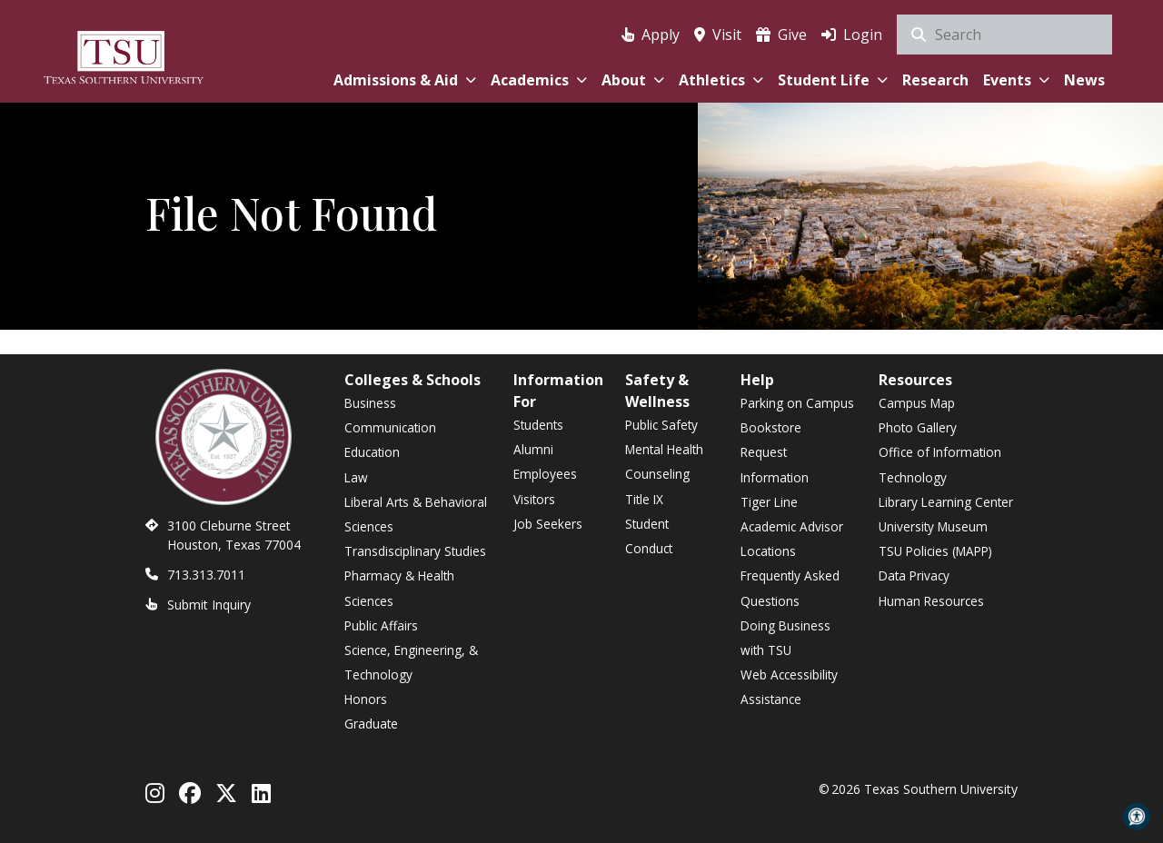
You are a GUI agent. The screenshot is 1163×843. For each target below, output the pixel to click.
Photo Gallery (918, 427)
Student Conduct (648, 536)
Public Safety (661, 424)
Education (372, 452)
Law (356, 477)
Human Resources (931, 601)
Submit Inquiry (209, 604)
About (632, 80)
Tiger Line (769, 502)
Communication (390, 427)
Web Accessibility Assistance (789, 687)
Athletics (721, 80)
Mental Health (664, 449)
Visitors (534, 499)
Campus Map (917, 403)
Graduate (371, 723)
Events (1016, 80)
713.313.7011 (206, 574)
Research (935, 80)
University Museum (933, 526)
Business (370, 403)
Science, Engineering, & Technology (411, 662)
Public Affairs (381, 625)
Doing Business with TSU (785, 638)
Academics (539, 80)
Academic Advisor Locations (792, 539)
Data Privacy (914, 575)
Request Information (775, 464)
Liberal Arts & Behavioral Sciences (415, 514)
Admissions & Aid (404, 80)
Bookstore (771, 427)
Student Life (833, 80)
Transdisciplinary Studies (415, 551)
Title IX (644, 499)
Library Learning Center (946, 502)
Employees (545, 473)
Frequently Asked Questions (790, 588)
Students (538, 424)
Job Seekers (547, 523)
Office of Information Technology (940, 464)
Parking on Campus (797, 403)
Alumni (533, 449)
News (1084, 80)
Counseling (657, 473)
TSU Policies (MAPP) (935, 551)
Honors (365, 699)
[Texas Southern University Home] (124, 55)
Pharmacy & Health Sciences (399, 588)
